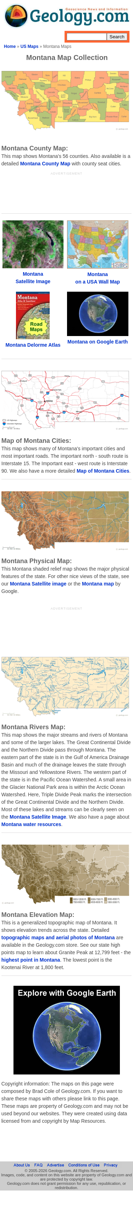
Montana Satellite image (38, 584)
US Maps (30, 46)
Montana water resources (31, 824)
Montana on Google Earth (97, 342)
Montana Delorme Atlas (32, 345)
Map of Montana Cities (103, 471)
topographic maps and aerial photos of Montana (58, 937)
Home (10, 46)
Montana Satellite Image (38, 817)
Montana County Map (45, 163)
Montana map (98, 584)
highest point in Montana (30, 960)
